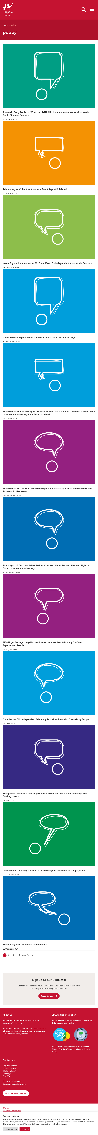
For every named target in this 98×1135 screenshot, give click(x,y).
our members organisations (33, 1031)
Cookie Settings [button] (11, 1129)
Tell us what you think (16, 1093)
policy (13, 25)
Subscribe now (49, 995)
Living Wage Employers (69, 1020)
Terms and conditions (12, 1111)
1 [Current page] (5, 954)
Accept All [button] (25, 1129)
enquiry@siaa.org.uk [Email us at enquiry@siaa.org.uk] (17, 1084)
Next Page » (27, 954)
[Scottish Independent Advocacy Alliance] (8, 10)
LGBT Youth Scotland (72, 1049)
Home (5, 25)
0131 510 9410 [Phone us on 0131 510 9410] (15, 1081)
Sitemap (6, 1108)
